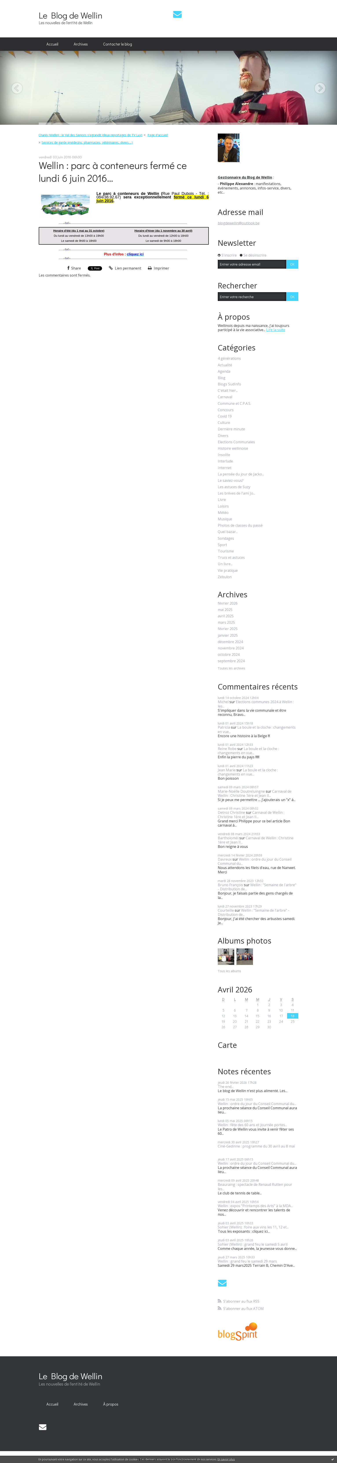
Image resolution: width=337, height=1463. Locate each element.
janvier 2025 (228, 635)
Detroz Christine (231, 812)
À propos (110, 1404)
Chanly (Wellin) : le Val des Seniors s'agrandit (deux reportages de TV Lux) (90, 135)
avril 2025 (226, 616)
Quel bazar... (228, 532)
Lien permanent (125, 268)
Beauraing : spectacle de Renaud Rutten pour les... (255, 1186)
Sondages (226, 538)
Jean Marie (227, 770)
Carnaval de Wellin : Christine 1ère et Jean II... (254, 793)
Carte (227, 1045)
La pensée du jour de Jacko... (241, 474)
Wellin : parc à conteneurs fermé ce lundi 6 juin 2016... (113, 172)
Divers (223, 436)
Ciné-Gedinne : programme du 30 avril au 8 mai (256, 1146)
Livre (222, 500)
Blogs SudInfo (229, 384)
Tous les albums (229, 971)
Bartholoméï (228, 838)
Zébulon (225, 577)
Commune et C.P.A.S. (234, 404)
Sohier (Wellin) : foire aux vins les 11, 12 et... (253, 1227)
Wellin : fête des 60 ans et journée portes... (252, 1124)
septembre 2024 (231, 661)
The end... (225, 1086)
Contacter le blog (117, 44)
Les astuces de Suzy (234, 487)
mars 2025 (226, 622)
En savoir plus (226, 1459)
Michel (223, 701)
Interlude (225, 461)
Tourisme (226, 551)
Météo (223, 513)
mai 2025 (225, 610)
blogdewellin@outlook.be (239, 223)
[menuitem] (52, 44)
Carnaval (225, 397)
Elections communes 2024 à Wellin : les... (256, 703)
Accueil (52, 44)
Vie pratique (228, 570)
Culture (224, 423)
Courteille (226, 910)
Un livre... (225, 564)
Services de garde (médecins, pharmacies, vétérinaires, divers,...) (87, 142)
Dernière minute (231, 429)
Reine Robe (227, 748)
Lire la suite (275, 329)
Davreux (225, 859)
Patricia (224, 727)
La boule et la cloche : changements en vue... (257, 729)
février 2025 (228, 629)
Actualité (225, 365)
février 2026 (228, 603)
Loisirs (223, 506)
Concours (226, 410)
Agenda (224, 371)
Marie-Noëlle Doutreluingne (241, 791)
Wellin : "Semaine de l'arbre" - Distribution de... (257, 886)
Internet (224, 468)
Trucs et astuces (231, 558)
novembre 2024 (231, 648)
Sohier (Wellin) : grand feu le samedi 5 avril (253, 1244)
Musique (225, 519)
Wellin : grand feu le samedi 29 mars (247, 1261)
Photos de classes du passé (240, 525)
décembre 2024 (230, 642)
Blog (221, 378)
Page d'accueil (157, 135)
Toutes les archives (231, 668)
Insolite (224, 455)
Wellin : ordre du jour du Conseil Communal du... (254, 861)
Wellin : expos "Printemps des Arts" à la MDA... (255, 1205)
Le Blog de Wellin (71, 15)
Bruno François (230, 884)
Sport (222, 545)
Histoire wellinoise (233, 448)
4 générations (229, 358)
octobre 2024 (229, 655)
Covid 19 (225, 416)
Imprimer (158, 268)
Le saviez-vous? (231, 480)
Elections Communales (236, 442)
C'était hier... (228, 391)
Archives (81, 44)
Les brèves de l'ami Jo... (236, 493)
